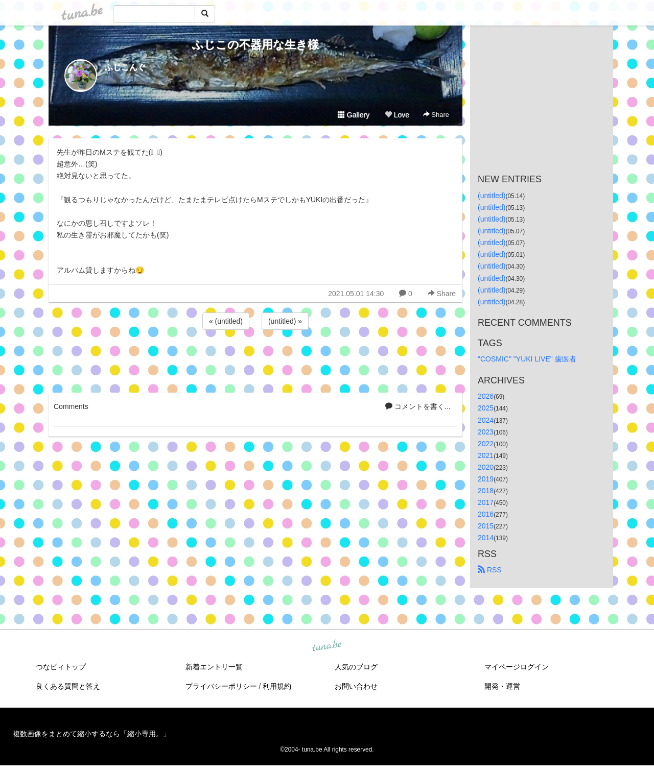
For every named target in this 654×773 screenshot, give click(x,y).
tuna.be (326, 646)
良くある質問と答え (68, 686)
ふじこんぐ (125, 67)
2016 (486, 514)
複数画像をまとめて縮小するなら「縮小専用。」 (91, 734)
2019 (486, 479)
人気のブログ (356, 667)
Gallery (353, 115)
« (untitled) (226, 321)
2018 (486, 491)
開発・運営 (502, 686)
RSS (490, 570)
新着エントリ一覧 (214, 667)
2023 (486, 432)
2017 (486, 502)
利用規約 (277, 686)
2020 (486, 467)
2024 (486, 420)
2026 (486, 396)
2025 (486, 408)
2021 (486, 455)
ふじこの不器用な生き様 (255, 44)
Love (397, 115)
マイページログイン (516, 667)
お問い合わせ (356, 686)
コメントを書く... (418, 406)
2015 (486, 526)
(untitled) (491, 195)
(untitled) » (285, 321)
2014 (486, 538)
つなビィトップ (61, 667)
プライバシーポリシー (221, 686)
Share (436, 114)
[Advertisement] (255, 359)
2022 (486, 444)
